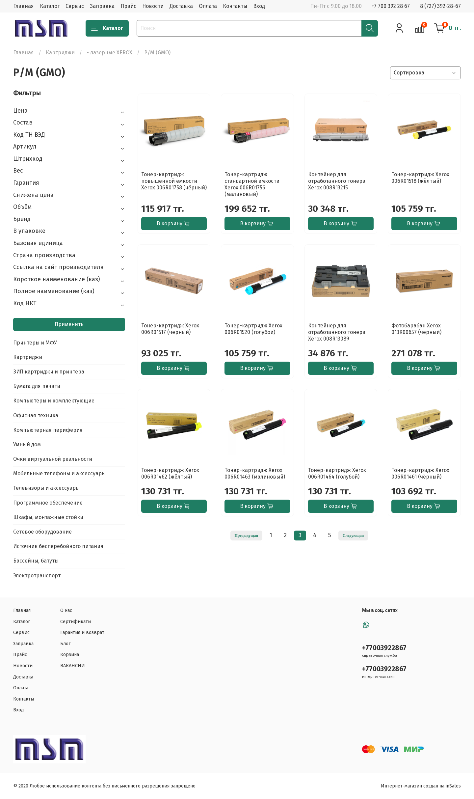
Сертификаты (75, 621)
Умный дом (27, 444)
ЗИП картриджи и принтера (48, 372)
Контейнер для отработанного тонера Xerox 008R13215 (336, 181)
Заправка (102, 6)
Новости (153, 6)
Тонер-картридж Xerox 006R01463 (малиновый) (254, 473)
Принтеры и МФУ (35, 343)
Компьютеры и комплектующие (53, 401)
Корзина (69, 654)
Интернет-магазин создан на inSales (421, 786)
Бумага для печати (36, 386)
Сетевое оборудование (42, 532)
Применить (69, 324)
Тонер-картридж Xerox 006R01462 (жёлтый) (170, 473)
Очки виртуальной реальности (52, 459)
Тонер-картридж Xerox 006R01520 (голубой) (253, 328)
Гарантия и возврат (82, 632)
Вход (259, 6)
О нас (66, 610)
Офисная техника (35, 415)
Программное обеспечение (48, 503)
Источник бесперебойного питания (58, 546)
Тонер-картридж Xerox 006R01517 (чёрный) (170, 328)
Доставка (181, 6)
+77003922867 (384, 648)
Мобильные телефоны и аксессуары (59, 473)
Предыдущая (246, 535)
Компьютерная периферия (48, 430)
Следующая (353, 535)
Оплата (208, 6)
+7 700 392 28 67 (391, 6)
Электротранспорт (37, 575)
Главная (23, 6)
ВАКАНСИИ (72, 666)
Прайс (128, 6)
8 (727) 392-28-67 (440, 6)
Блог (65, 644)
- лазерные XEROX (109, 52)
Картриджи (60, 52)
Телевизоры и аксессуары (46, 488)
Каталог (50, 6)
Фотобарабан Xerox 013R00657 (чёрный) (416, 328)
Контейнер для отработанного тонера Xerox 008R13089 (336, 332)
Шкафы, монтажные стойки (48, 517)
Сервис (75, 6)
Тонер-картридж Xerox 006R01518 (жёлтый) (420, 177)
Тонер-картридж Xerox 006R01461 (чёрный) (420, 473)
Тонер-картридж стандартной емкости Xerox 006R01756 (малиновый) (251, 184)
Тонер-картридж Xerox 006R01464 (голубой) (337, 473)
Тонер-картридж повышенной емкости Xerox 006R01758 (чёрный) (174, 181)
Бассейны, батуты (36, 561)
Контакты (235, 6)
